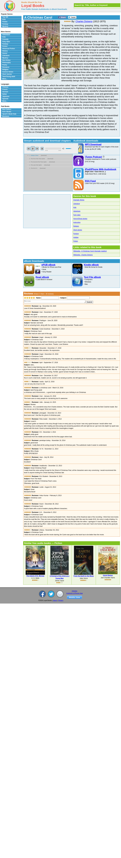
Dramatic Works (78, 200)
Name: (38, 298)
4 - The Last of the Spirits (35, 165)
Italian (4, 94)
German (5, 92)
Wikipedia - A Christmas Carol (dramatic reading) (90, 251)
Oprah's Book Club (9, 114)
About (55, 600)
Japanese (5, 96)
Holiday (75, 237)
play (32, 148)
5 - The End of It (33, 168)
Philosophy (6, 62)
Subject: (63, 298)
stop (42, 148)
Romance (5, 67)
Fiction (75, 241)
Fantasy (76, 234)
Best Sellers (6, 109)
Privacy (60, 600)
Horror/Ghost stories (80, 219)
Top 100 (5, 17)
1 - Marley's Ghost (33, 155)
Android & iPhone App (74, 593)
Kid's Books (6, 112)
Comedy (5, 39)
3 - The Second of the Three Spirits (38, 162)
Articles (74, 591)
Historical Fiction (8, 48)
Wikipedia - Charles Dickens (83, 255)
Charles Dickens (84, 21)
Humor (4, 53)
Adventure (76, 211)
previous (28, 148)
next (37, 148)
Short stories (77, 230)
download (43, 155)
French (4, 89)
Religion (76, 226)
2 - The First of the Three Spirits (37, 158)
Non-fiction (6, 60)
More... (4, 79)
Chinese (5, 87)
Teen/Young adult (8, 76)
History (5, 51)
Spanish (5, 99)
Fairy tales (76, 215)
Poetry (4, 65)
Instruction (76, 222)
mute (63, 149)
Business (5, 116)
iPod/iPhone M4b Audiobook (100, 169)
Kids (74, 207)
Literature (76, 204)
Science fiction (7, 72)
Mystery (5, 26)
